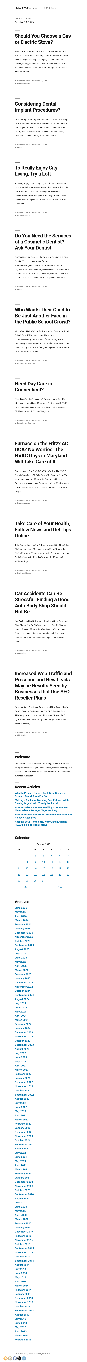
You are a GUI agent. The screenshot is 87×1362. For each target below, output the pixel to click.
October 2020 (22, 1190)
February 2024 (23, 1024)
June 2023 (21, 1057)
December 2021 (24, 1132)
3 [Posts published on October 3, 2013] (43, 855)
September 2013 (24, 1310)
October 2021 (22, 1140)
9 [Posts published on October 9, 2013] (35, 862)
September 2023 (24, 1044)
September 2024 (24, 995)
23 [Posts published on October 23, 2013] (35, 874)
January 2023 (23, 1078)
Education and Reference (26, 363)
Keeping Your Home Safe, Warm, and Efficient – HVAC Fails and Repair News (42, 823)
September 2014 (24, 1260)
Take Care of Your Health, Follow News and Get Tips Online (43, 530)
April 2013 (21, 1331)
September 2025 (24, 945)
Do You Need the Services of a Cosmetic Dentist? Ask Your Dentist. (43, 242)
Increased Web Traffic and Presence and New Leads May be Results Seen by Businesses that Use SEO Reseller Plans (43, 686)
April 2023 (21, 1065)
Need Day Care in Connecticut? (33, 387)
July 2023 (20, 1053)
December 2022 (24, 1082)
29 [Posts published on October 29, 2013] (27, 881)
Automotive (21, 653)
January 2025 (23, 978)
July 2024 (20, 1003)
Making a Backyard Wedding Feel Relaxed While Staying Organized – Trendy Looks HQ (42, 802)
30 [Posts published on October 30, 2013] (35, 881)
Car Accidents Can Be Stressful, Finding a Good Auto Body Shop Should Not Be (42, 603)
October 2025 (22, 941)
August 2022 (22, 1098)
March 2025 (21, 970)
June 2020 (21, 1206)
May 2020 (20, 1210)
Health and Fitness (24, 573)
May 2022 (20, 1111)
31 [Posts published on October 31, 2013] (43, 881)
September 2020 (24, 1194)
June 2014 (21, 1273)
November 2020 (24, 1186)
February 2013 (23, 1339)
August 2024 (22, 999)
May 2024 (20, 1011)
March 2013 (21, 1335)
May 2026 (20, 911)
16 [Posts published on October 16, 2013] (35, 868)
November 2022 (24, 1086)
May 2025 (20, 961)
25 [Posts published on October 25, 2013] (51, 874)
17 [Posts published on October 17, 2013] (43, 868)
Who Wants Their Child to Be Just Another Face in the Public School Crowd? (42, 316)
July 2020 (20, 1202)
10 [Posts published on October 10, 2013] (43, 862)
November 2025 (24, 936)
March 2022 (21, 1119)
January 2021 (23, 1177)
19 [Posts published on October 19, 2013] (60, 868)
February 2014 (23, 1289)
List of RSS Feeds (24, 8)
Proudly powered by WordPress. (39, 1354)
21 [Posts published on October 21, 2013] (19, 874)
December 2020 (24, 1181)
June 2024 (21, 1007)
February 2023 (23, 1073)
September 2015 (24, 1248)
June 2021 (21, 1156)
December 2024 (24, 982)
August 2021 (22, 1148)
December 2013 (24, 1298)
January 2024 (23, 1028)
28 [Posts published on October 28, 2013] (19, 881)
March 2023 (21, 1069)
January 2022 (23, 1127)
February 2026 (23, 924)
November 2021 (24, 1136)
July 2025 (20, 953)
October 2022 (22, 1090)
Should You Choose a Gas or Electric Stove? (43, 39)
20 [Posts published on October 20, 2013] (68, 868)
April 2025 (21, 965)
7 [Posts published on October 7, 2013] (19, 862)
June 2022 (21, 1107)
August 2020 (22, 1198)
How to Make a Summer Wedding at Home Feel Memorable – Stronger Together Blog (41, 809)
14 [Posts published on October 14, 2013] (19, 868)
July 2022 (20, 1102)
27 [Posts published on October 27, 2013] (68, 874)
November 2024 (24, 986)
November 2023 (24, 1036)
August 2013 (22, 1314)
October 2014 (22, 1256)
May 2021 (20, 1161)
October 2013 (22, 1306)
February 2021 (23, 1173)
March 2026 (21, 920)
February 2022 (23, 1123)
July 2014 (20, 1269)
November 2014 (24, 1252)
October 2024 (22, 990)
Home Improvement (24, 83)
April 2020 (21, 1215)
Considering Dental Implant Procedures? (37, 107)
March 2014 (21, 1285)
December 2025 (24, 932)
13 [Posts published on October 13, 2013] (68, 862)
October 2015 (22, 1244)
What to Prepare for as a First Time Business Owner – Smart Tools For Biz (40, 795)
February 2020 (23, 1223)
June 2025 (21, 957)
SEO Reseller (21, 735)
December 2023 (24, 1032)
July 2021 (20, 1152)
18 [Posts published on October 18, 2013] (51, 868)
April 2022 (21, 1115)
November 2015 (24, 1240)
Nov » (61, 887)
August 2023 (22, 1048)
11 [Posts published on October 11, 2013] (51, 862)
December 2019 (24, 1231)
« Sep (26, 887)
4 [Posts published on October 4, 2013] (51, 855)
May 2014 (20, 1277)
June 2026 (21, 907)
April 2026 (21, 916)
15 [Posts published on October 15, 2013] (27, 868)
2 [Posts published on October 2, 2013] (35, 855)
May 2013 (20, 1327)
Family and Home (23, 215)
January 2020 (23, 1227)
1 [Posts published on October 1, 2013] (27, 855)
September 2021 (24, 1144)
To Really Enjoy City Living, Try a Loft (36, 171)
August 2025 (22, 949)
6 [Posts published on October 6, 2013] (68, 855)
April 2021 (21, 1165)
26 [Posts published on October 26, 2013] (60, 874)
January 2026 (23, 928)
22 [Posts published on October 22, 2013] (27, 874)
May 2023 (20, 1061)
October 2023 (22, 1040)
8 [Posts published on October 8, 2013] (27, 862)
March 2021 (21, 1169)
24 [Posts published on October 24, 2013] (43, 874)
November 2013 (24, 1302)
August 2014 (22, 1264)
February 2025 (23, 974)
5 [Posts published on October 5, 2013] (59, 855)
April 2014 (21, 1281)
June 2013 (21, 1322)
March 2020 (21, 1219)
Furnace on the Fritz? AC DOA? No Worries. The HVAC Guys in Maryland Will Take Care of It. (41, 453)
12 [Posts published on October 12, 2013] (60, 862)
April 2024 (21, 1015)
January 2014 (23, 1294)
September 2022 (24, 1094)
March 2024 (21, 1019)
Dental (19, 147)
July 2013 (20, 1318)
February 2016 (23, 1235)
